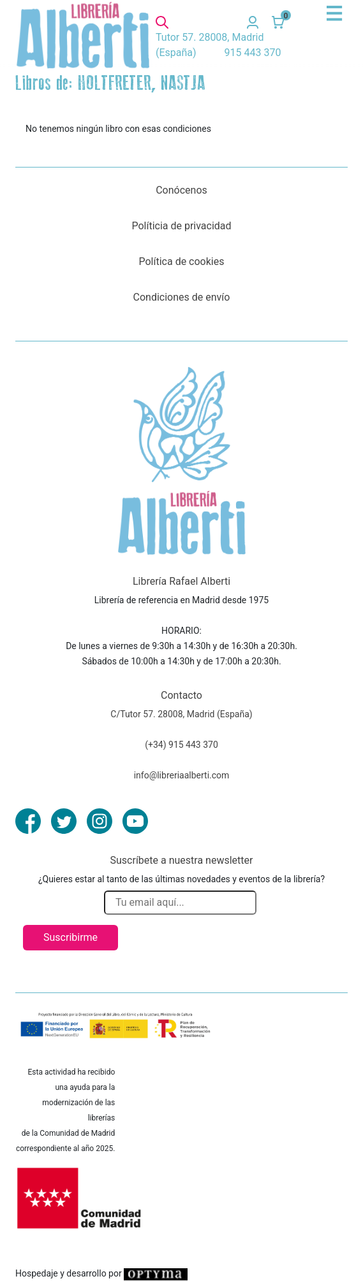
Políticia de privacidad (181, 226)
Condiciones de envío (181, 297)
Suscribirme (70, 937)
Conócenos (181, 190)
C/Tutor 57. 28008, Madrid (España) (181, 714)
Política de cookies (182, 261)
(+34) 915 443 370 (181, 745)
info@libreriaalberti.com (182, 775)
